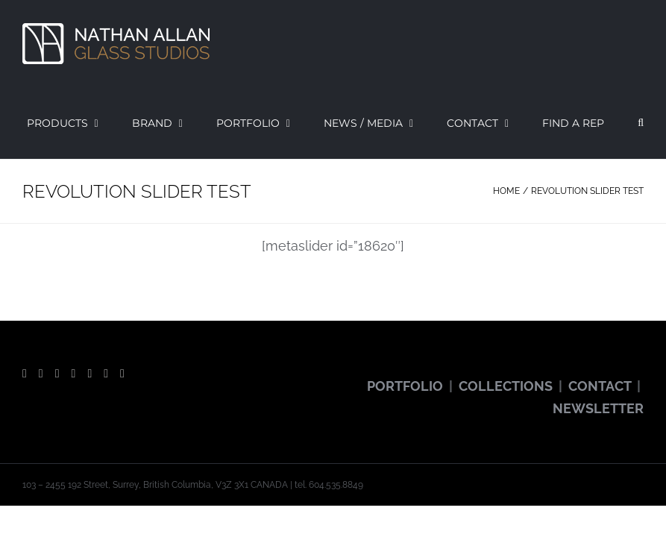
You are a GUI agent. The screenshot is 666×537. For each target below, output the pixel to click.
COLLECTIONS (506, 386)
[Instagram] (74, 374)
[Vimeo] (106, 374)
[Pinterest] (89, 374)
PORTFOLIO (405, 386)
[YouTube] (57, 374)
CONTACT (599, 386)
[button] (641, 123)
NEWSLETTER (598, 408)
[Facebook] (24, 374)
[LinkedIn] (122, 374)
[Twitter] (41, 374)
